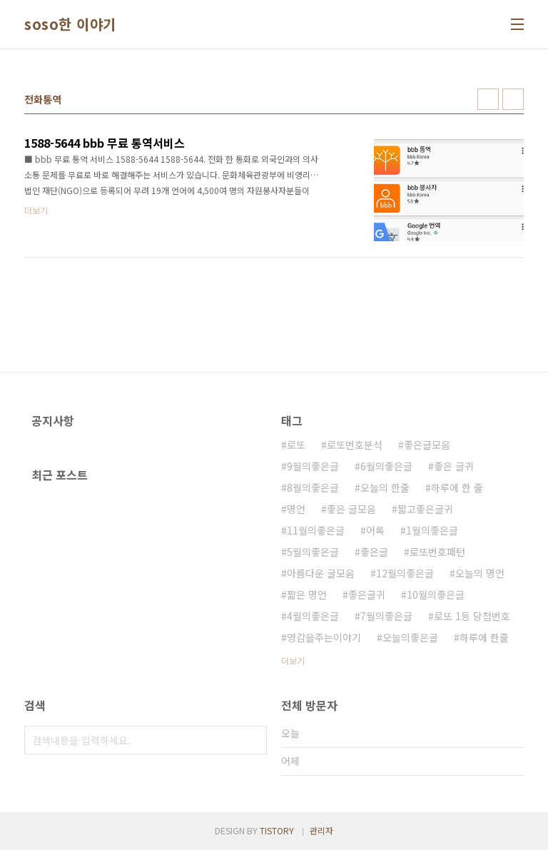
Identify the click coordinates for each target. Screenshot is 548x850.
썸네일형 (488, 99)
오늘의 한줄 (385, 487)
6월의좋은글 (386, 466)
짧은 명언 (307, 594)
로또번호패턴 (437, 552)
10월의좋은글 (436, 594)
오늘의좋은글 (410, 637)
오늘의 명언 (479, 573)
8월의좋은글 (313, 487)
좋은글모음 (427, 444)
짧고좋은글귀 (425, 509)
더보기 (293, 660)
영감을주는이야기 (324, 637)
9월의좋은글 (313, 466)
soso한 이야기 (70, 24)
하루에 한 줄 (457, 487)
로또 (296, 444)
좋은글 (374, 552)
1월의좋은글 (432, 530)
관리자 (321, 830)
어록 (375, 530)
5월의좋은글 (313, 552)
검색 (252, 740)
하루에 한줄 (484, 637)
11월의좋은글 (316, 530)
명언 (296, 509)
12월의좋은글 (405, 573)
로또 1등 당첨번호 (472, 616)
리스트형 (513, 99)
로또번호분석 (354, 444)
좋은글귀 (366, 594)
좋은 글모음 (351, 509)
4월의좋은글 (313, 616)
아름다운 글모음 (321, 573)
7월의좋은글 (386, 616)
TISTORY (277, 830)
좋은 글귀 (454, 466)
